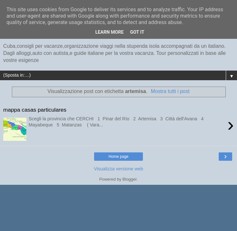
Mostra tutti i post (170, 91)
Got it (137, 32)
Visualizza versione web (118, 168)
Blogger (129, 179)
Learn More (109, 32)
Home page (118, 156)
